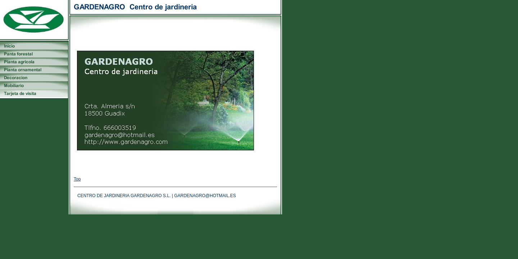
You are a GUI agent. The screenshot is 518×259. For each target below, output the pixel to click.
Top (77, 179)
